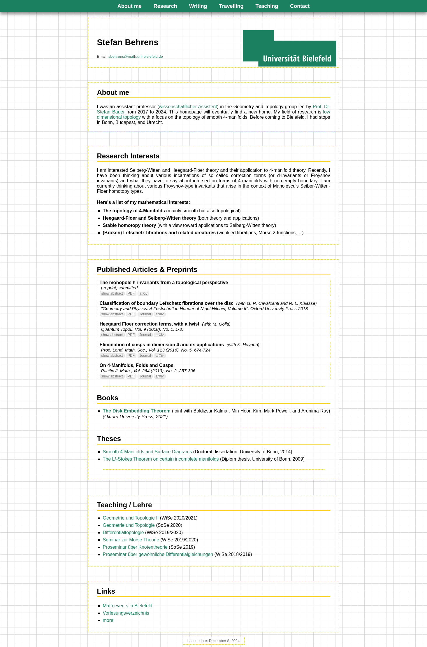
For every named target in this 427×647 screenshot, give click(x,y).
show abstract (112, 293)
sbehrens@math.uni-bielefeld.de (135, 56)
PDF (131, 293)
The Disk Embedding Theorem (137, 410)
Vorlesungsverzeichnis (126, 613)
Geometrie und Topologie (129, 525)
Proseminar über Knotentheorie (135, 547)
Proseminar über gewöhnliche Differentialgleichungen (158, 554)
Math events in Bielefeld (127, 605)
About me (129, 6)
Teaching (267, 6)
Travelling (231, 6)
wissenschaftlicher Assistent (188, 106)
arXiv (143, 293)
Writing (198, 6)
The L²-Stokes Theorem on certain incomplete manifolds (161, 459)
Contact (300, 6)
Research (165, 6)
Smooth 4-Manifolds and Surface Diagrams (147, 451)
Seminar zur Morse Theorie (131, 539)
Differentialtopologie (123, 532)
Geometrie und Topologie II (131, 517)
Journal (145, 314)
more (108, 620)
